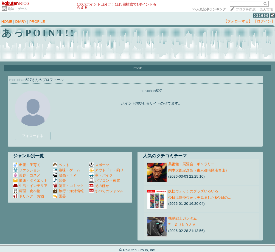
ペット (61, 165)
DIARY (20, 21)
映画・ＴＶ (65, 175)
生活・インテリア (30, 186)
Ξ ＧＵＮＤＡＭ (182, 225)
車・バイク (101, 175)
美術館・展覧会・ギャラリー (191, 164)
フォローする (32, 136)
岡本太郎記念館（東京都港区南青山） (198, 170)
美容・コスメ (26, 175)
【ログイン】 (264, 21)
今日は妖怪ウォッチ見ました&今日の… (199, 197)
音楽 (59, 180)
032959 (261, 15)
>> (209, 9)
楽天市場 (266, 9)
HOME (6, 21)
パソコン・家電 (104, 180)
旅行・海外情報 (68, 191)
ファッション (26, 170)
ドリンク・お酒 (28, 196)
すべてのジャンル (106, 191)
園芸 (59, 196)
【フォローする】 (238, 21)
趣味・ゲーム (17, 9)
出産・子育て (26, 165)
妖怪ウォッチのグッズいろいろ (193, 191)
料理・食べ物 (26, 191)
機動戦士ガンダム (182, 218)
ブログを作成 (246, 9)
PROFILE (37, 21)
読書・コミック (68, 186)
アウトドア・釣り (106, 170)
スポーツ (99, 165)
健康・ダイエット (30, 180)
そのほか (99, 186)
